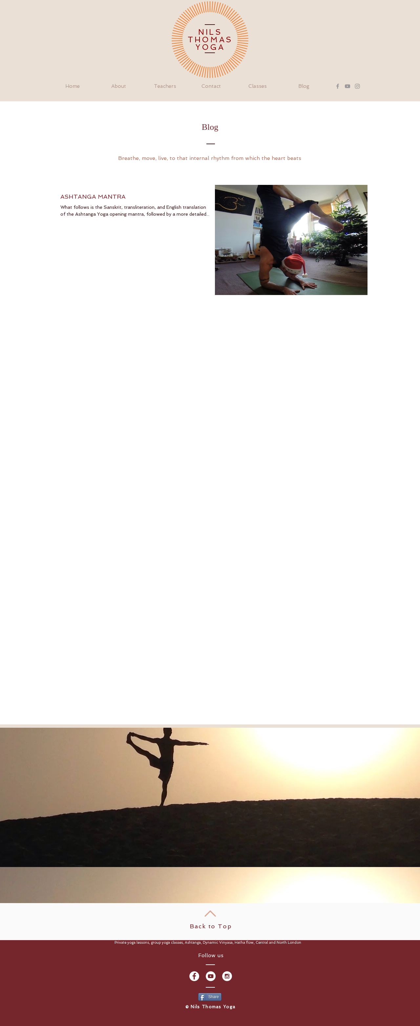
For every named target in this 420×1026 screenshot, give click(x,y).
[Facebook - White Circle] (194, 976)
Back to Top (211, 926)
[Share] (209, 997)
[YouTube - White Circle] (211, 976)
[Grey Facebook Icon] (337, 86)
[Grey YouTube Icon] (347, 86)
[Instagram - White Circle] (227, 976)
